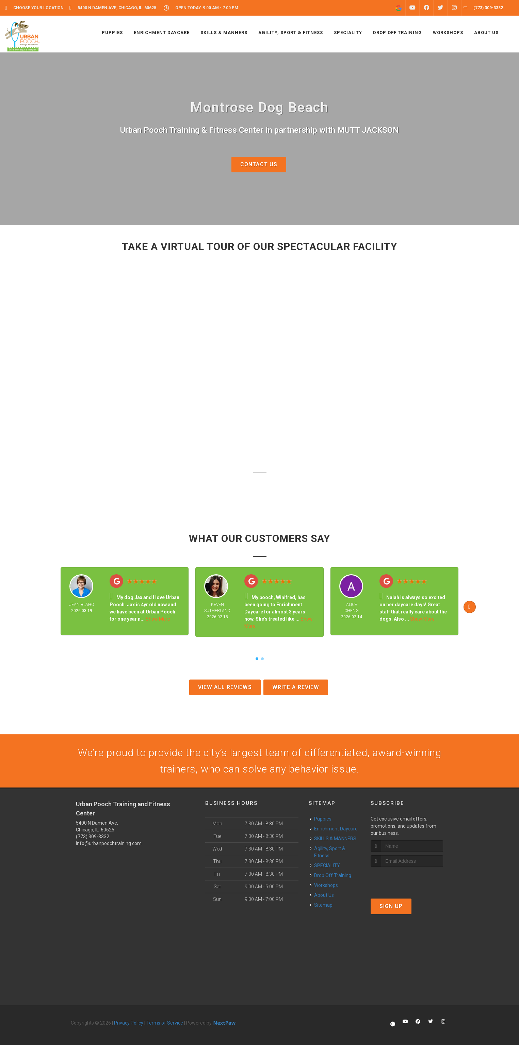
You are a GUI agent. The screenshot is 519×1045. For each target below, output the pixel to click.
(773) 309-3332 (92, 836)
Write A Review (295, 687)
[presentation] (407, 879)
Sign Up (391, 906)
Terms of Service (164, 1023)
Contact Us (258, 164)
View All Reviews (225, 687)
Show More (158, 619)
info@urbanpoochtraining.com (109, 843)
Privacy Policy (128, 1023)
